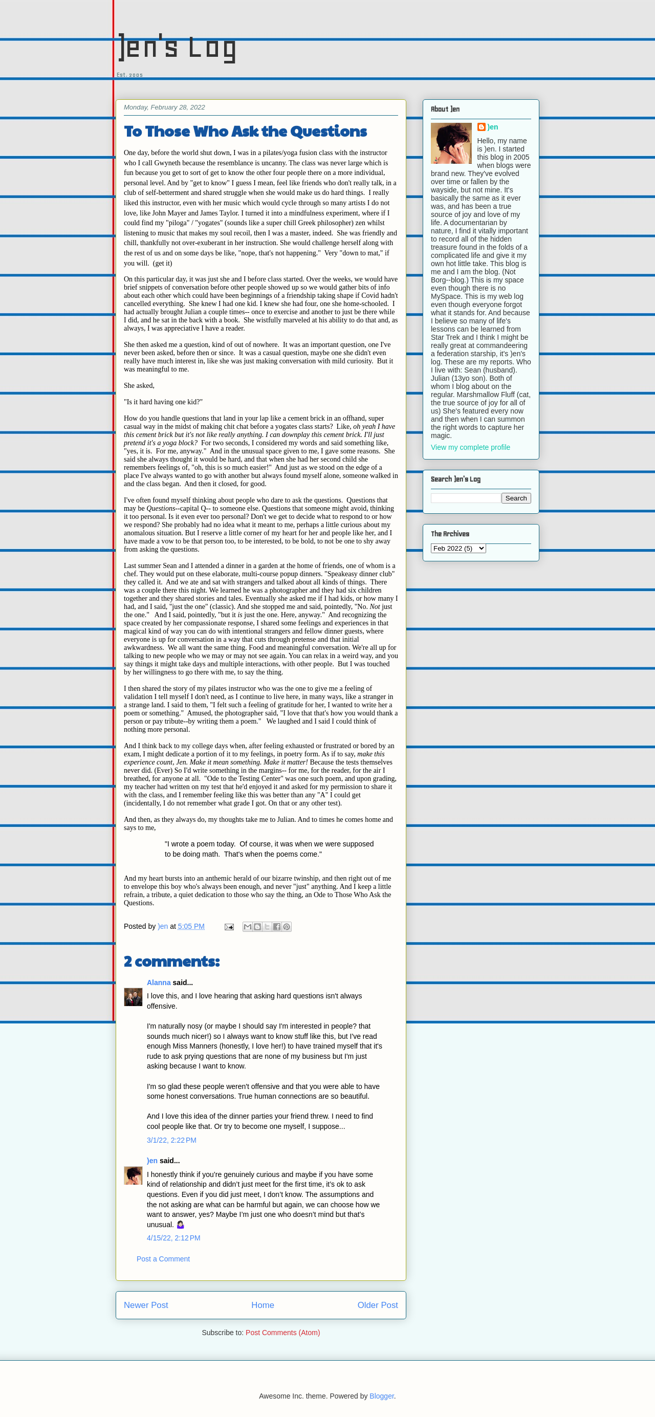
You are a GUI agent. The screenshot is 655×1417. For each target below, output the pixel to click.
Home (262, 1305)
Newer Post (146, 1305)
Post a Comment (163, 1259)
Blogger (381, 1396)
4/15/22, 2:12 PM (174, 1238)
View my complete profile (470, 447)
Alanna (159, 982)
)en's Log (177, 46)
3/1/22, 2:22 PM (171, 1140)
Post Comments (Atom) (283, 1332)
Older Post (378, 1305)
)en (152, 1161)
